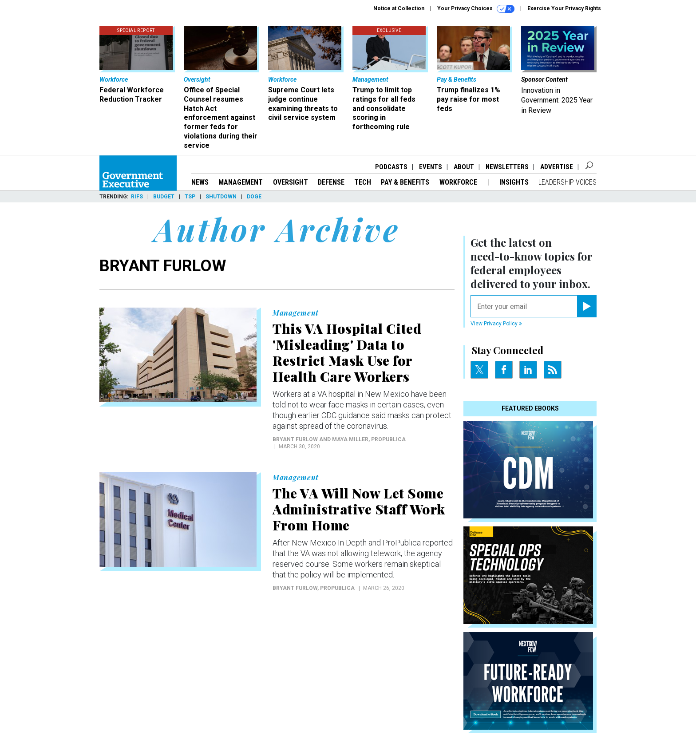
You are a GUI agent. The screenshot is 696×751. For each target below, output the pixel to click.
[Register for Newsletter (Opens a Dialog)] (586, 306)
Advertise (556, 167)
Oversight (290, 182)
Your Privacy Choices (475, 9)
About (464, 167)
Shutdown (221, 197)
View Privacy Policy (496, 323)
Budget (163, 197)
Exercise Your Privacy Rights (564, 8)
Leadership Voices (567, 182)
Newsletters (507, 167)
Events (430, 167)
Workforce (459, 182)
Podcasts (391, 167)
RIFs (137, 197)
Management (240, 182)
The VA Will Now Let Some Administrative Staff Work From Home (359, 509)
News (200, 182)
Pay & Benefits (405, 182)
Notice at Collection (398, 8)
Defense (331, 182)
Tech (362, 182)
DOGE (254, 197)
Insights (514, 182)
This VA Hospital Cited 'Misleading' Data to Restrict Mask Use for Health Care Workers (347, 352)
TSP (190, 197)
